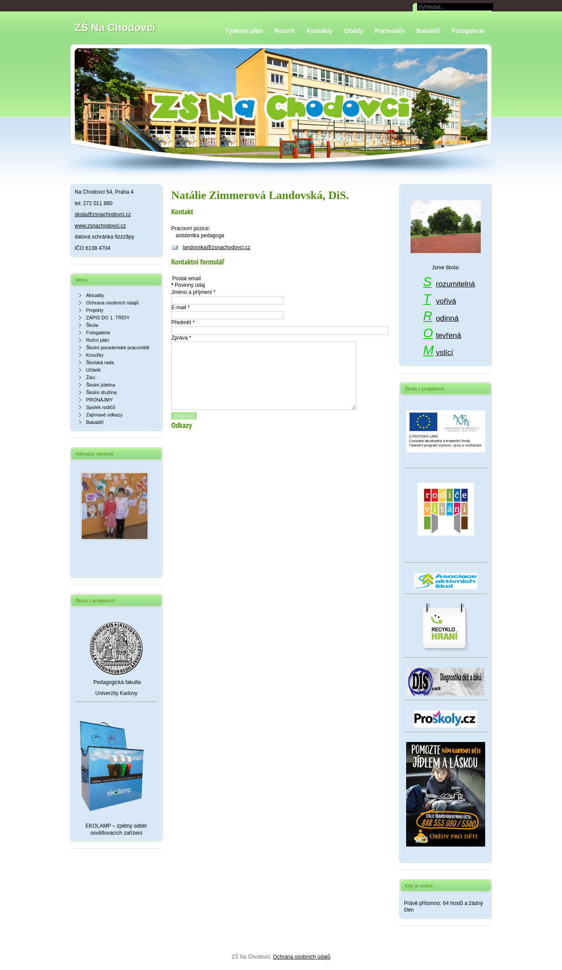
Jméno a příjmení (193, 292)
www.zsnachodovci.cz (100, 226)
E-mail (180, 307)
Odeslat (184, 429)
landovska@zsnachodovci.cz (216, 247)
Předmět (183, 322)
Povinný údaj (188, 285)
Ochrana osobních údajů (302, 957)
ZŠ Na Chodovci (115, 27)
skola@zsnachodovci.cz (103, 214)
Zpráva (181, 338)
